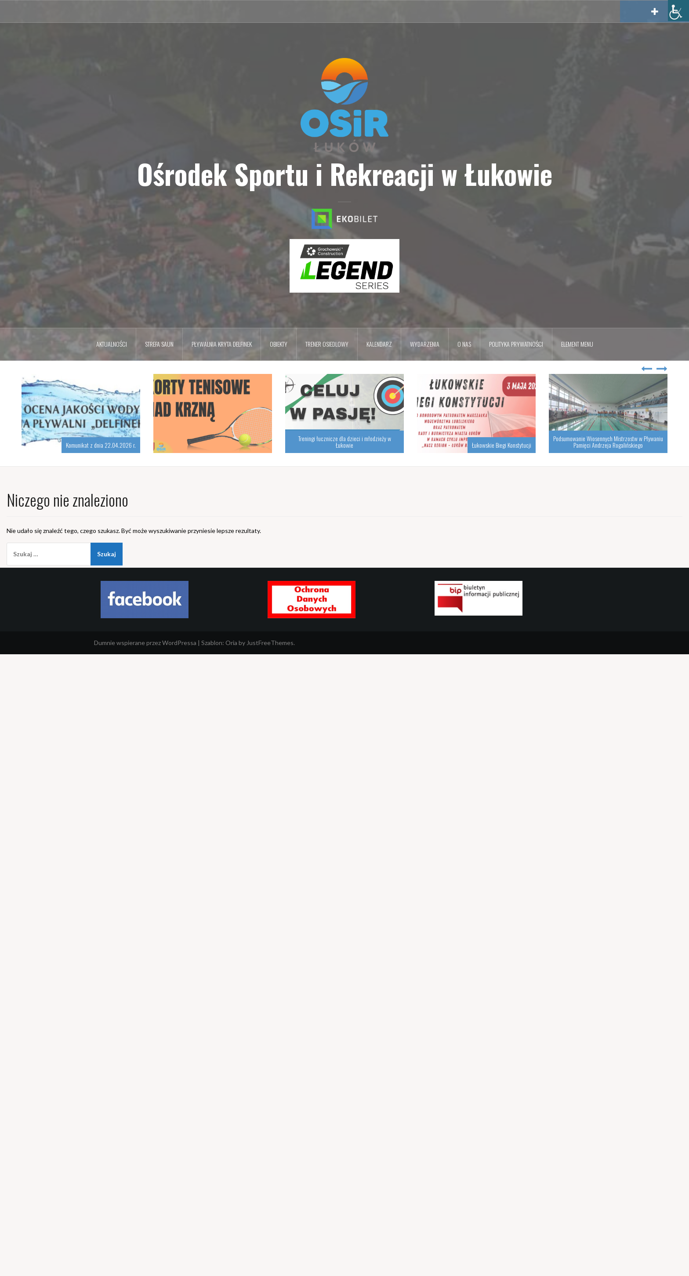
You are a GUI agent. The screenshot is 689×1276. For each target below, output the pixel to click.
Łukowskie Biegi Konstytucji (501, 445)
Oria (231, 642)
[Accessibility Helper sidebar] (678, 10)
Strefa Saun (159, 343)
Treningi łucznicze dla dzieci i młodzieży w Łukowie (344, 442)
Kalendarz (379, 343)
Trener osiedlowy (326, 343)
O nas (464, 343)
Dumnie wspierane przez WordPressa (145, 642)
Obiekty (278, 343)
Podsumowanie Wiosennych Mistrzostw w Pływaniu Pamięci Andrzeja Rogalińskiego (608, 442)
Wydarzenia (424, 343)
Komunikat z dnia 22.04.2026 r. (101, 445)
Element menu (577, 343)
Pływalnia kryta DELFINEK (222, 343)
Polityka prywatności (516, 343)
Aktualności (111, 343)
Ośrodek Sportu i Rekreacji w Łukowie (344, 173)
